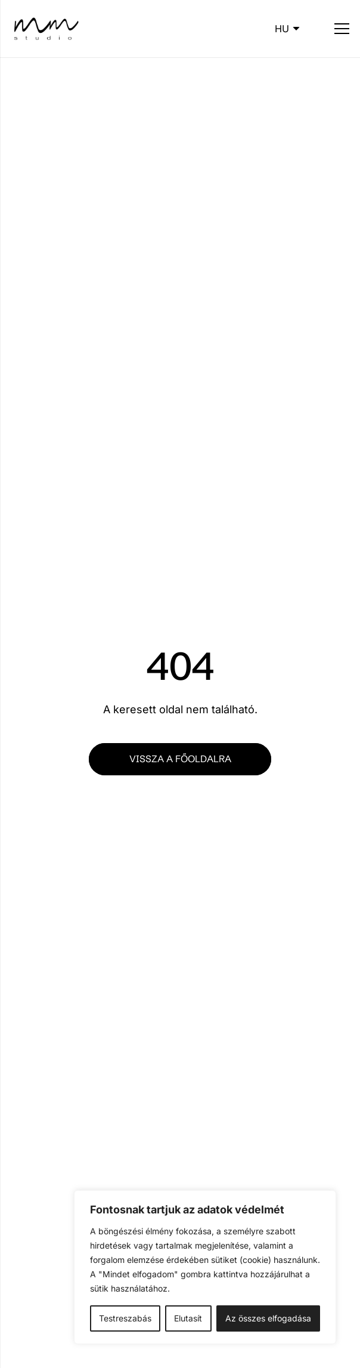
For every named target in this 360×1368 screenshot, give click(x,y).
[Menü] (341, 29)
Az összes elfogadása (268, 1318)
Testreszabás (125, 1318)
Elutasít (188, 1318)
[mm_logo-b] (45, 29)
